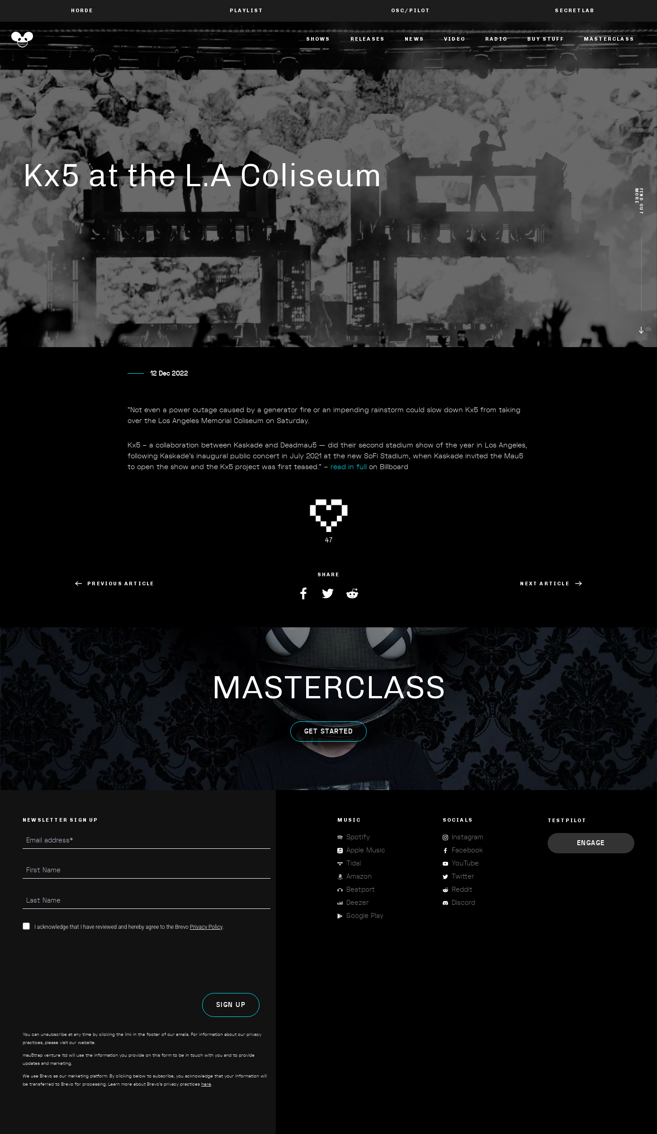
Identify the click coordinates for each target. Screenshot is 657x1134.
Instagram (467, 837)
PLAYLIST (247, 11)
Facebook (304, 593)
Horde (82, 11)
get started (328, 745)
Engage (591, 843)
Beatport (360, 889)
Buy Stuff (545, 39)
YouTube (465, 863)
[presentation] (91, 961)
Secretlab (575, 11)
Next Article (550, 584)
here (206, 1084)
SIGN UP (231, 1005)
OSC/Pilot (410, 11)
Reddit (353, 593)
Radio (496, 39)
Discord (463, 902)
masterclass (609, 39)
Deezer (357, 902)
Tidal (353, 863)
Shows (318, 39)
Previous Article (114, 584)
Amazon (359, 876)
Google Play (364, 916)
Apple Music (365, 850)
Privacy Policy (206, 927)
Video (454, 39)
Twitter (329, 593)
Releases (367, 39)
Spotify (358, 837)
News (414, 39)
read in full (349, 480)
